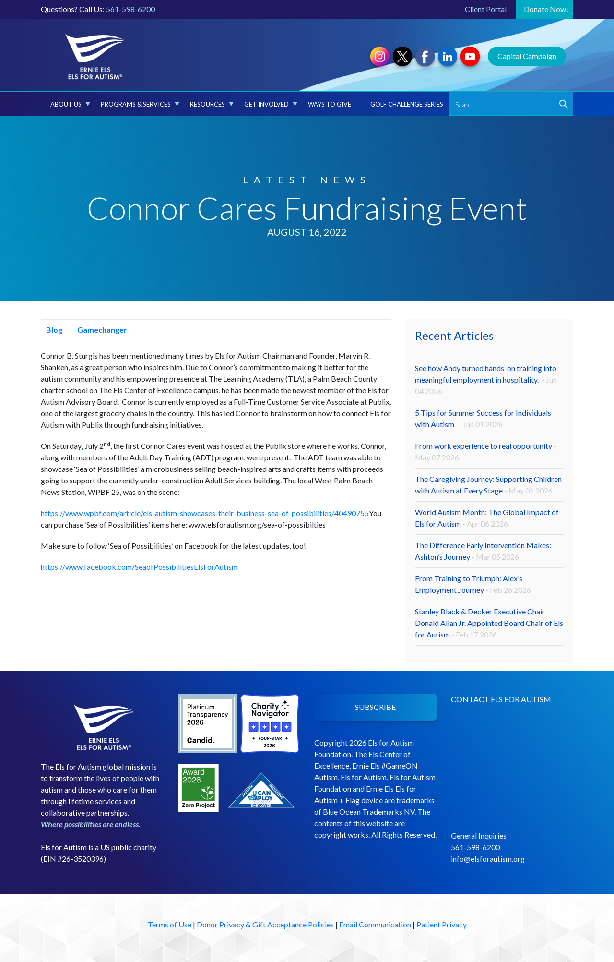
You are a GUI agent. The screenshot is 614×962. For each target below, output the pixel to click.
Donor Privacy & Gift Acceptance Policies (265, 924)
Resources (212, 104)
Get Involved (270, 104)
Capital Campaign (526, 55)
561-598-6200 (130, 8)
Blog (51, 329)
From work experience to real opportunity (485, 451)
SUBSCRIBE (375, 706)
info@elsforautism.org (488, 858)
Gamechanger (99, 329)
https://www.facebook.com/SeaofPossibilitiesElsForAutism (139, 566)
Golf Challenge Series (406, 104)
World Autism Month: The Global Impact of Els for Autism (487, 517)
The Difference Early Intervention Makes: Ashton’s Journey (483, 551)
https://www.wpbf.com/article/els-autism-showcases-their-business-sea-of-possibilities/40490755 (205, 512)
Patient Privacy (441, 924)
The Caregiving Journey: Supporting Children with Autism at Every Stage (488, 484)
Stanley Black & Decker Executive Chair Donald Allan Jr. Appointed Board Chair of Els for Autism (489, 623)
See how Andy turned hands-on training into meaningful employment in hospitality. (486, 379)
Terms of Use (169, 924)
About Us (70, 104)
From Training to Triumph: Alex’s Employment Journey (473, 584)
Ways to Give (329, 104)
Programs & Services (140, 104)
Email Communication (375, 924)
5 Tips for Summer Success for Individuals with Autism (483, 418)
